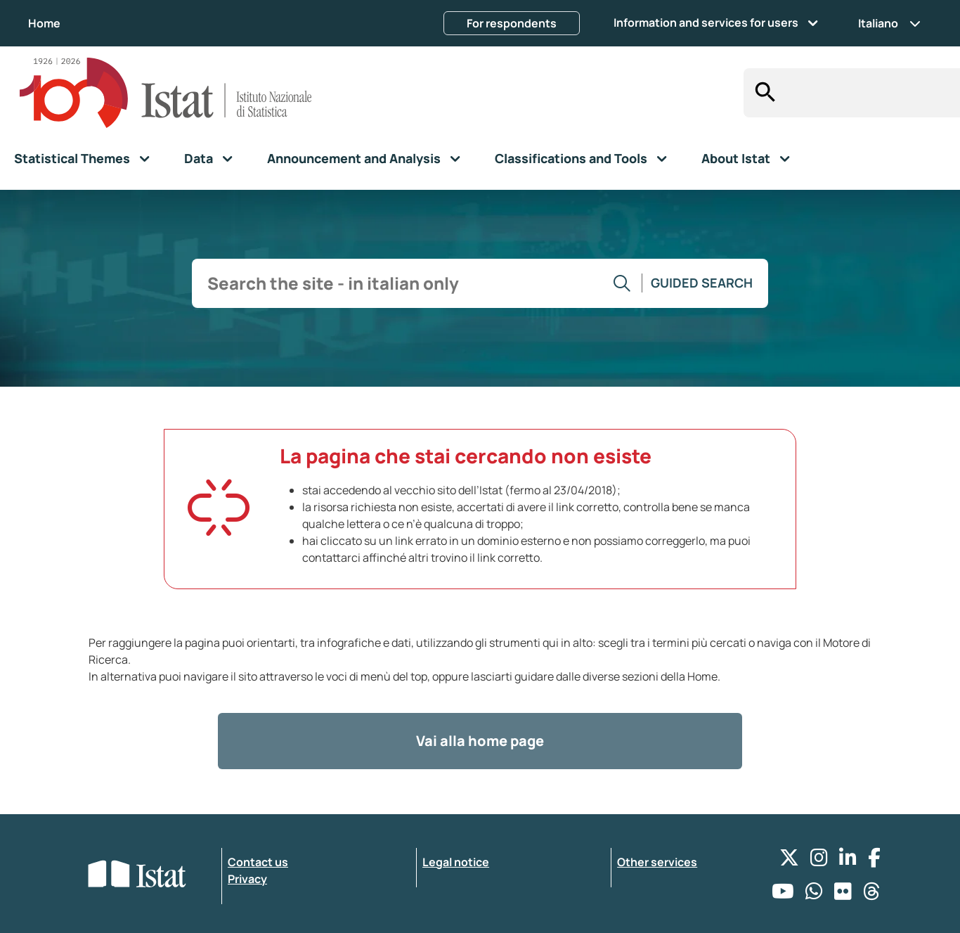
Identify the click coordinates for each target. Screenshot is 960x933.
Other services (657, 862)
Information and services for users (706, 22)
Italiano (889, 23)
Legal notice (455, 862)
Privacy (247, 879)
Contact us (258, 862)
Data (198, 158)
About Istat (735, 158)
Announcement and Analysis (354, 158)
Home (44, 23)
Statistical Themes (72, 158)
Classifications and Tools (571, 158)
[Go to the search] (622, 283)
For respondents (512, 23)
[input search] (870, 93)
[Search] (761, 92)
